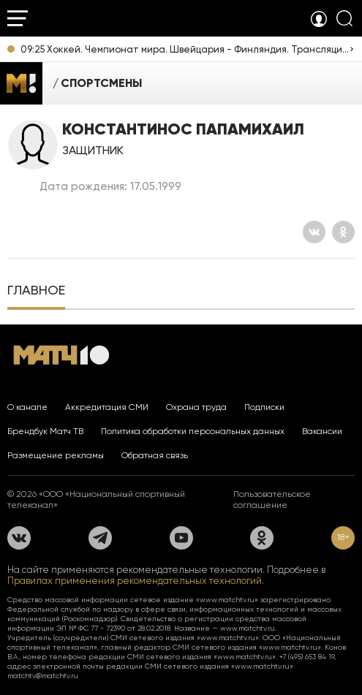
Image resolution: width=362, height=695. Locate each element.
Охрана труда (196, 407)
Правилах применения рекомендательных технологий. (135, 580)
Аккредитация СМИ (106, 407)
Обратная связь (154, 455)
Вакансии (322, 431)
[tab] (36, 291)
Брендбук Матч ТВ (45, 431)
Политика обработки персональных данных (192, 431)
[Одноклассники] (343, 232)
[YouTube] (181, 538)
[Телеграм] (100, 538)
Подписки (264, 407)
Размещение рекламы (55, 455)
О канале (27, 407)
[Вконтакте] (314, 232)
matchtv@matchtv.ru (42, 676)
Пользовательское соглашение (272, 499)
